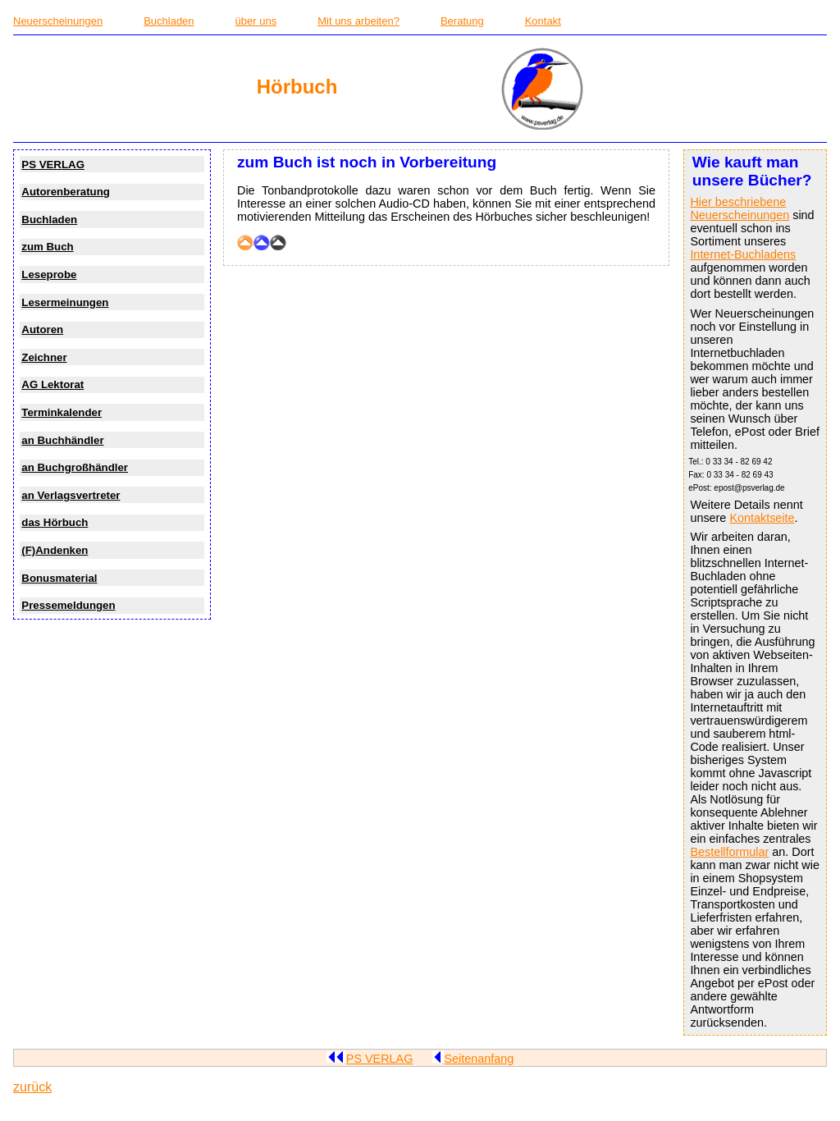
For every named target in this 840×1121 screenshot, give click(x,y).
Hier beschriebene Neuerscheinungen (739, 208)
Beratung (462, 21)
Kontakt (543, 21)
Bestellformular (729, 851)
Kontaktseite (761, 517)
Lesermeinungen (64, 302)
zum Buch (47, 246)
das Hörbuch (54, 522)
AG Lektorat (52, 384)
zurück (32, 1087)
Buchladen (169, 21)
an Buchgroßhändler (74, 467)
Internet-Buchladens (743, 254)
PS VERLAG (52, 164)
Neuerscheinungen (58, 21)
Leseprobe (48, 274)
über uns (256, 21)
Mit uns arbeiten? (358, 21)
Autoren (42, 329)
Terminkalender (61, 412)
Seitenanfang (473, 1058)
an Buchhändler (62, 440)
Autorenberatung (65, 191)
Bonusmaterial (59, 578)
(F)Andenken (54, 550)
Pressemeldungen (68, 605)
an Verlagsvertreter (70, 495)
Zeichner (43, 357)
